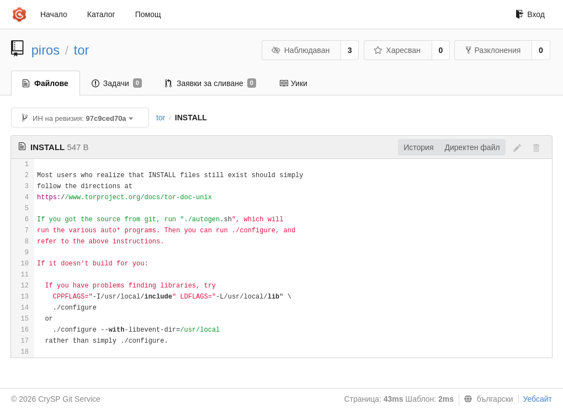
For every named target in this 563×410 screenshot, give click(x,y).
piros (45, 49)
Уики (293, 83)
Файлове (45, 83)
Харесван (397, 50)
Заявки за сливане (210, 83)
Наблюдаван (301, 50)
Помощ (148, 14)
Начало (53, 14)
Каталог (101, 14)
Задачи (117, 83)
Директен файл (472, 147)
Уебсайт (537, 399)
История (418, 147)
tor (81, 49)
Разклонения (493, 50)
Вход (530, 14)
